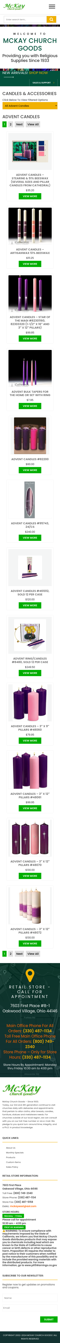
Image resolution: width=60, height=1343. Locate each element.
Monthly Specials (15, 1152)
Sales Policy (12, 1167)
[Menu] (52, 7)
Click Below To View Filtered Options (25, 100)
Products (10, 1157)
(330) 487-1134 (37, 1031)
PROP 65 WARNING (14, 1227)
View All (33, 124)
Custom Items (13, 1162)
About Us (10, 1147)
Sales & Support (42, 82)
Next (19, 124)
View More (30, 196)
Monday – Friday (13, 1215)
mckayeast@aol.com (23, 1206)
